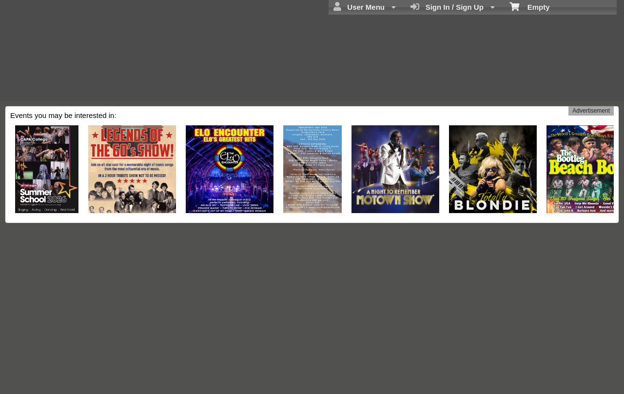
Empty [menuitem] (529, 6)
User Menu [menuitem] (364, 6)
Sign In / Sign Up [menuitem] (452, 6)
